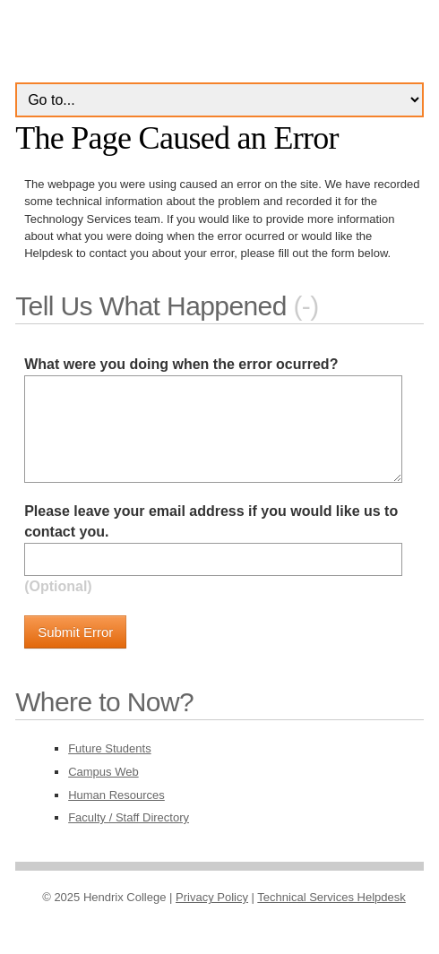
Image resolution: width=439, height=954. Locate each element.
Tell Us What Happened (151, 306)
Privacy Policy (212, 897)
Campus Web (103, 771)
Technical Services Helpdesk (331, 897)
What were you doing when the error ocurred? (181, 364)
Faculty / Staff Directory (128, 817)
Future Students (109, 748)
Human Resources (116, 795)
